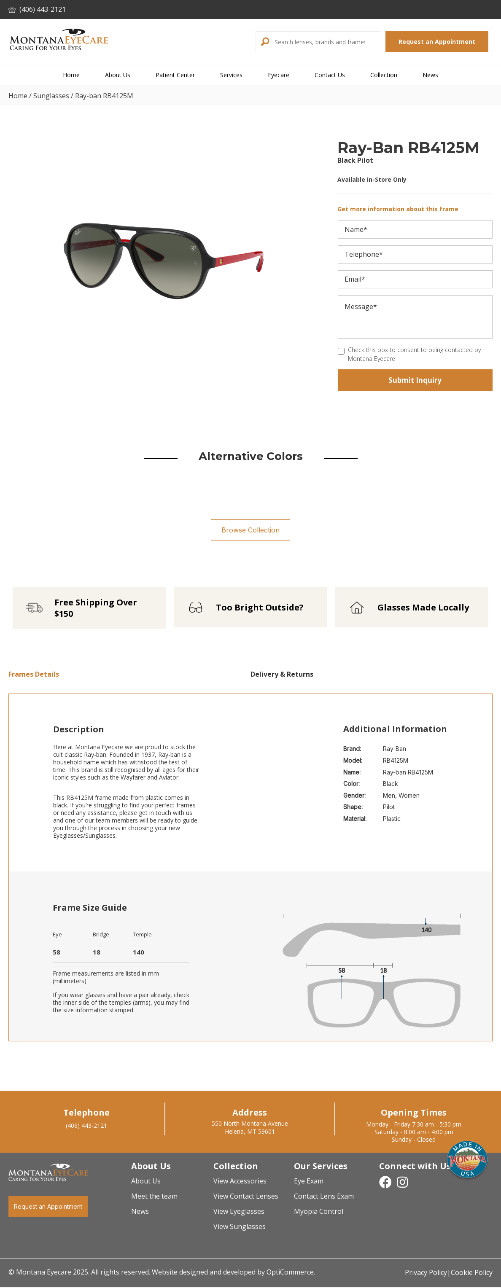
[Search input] (326, 41)
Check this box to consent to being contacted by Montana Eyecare (414, 354)
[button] (264, 41)
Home (17, 95)
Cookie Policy (472, 1275)
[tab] (129, 677)
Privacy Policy (426, 1275)
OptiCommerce (290, 1274)
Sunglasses (51, 95)
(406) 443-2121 (37, 9)
